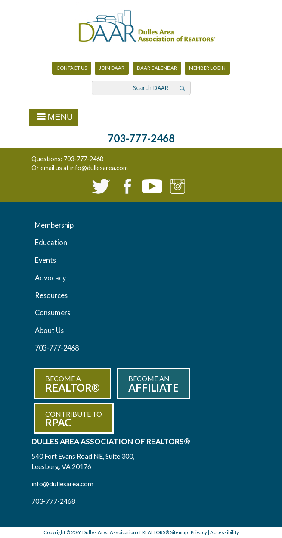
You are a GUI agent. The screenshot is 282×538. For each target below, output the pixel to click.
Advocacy (50, 278)
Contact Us (71, 68)
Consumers (52, 312)
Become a (72, 384)
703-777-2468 (141, 138)
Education (51, 242)
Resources (51, 295)
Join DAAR (111, 68)
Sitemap (179, 532)
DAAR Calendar (157, 68)
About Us (49, 330)
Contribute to (73, 419)
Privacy (199, 532)
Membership (54, 225)
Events (45, 260)
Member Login (207, 70)
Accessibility (224, 532)
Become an (153, 384)
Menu (54, 117)
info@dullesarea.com (99, 167)
